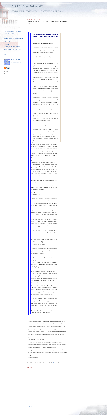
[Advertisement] (55, 16)
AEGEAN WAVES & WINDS (28, 6)
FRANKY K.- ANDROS (15, 59)
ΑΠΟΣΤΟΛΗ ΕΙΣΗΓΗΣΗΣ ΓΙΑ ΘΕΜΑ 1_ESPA (13, 38)
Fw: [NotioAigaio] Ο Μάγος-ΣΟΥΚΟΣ (11, 34)
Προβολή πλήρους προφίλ (17, 62)
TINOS (5, 36)
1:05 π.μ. (55, 362)
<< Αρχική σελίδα (30, 406)
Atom (41, 403)
